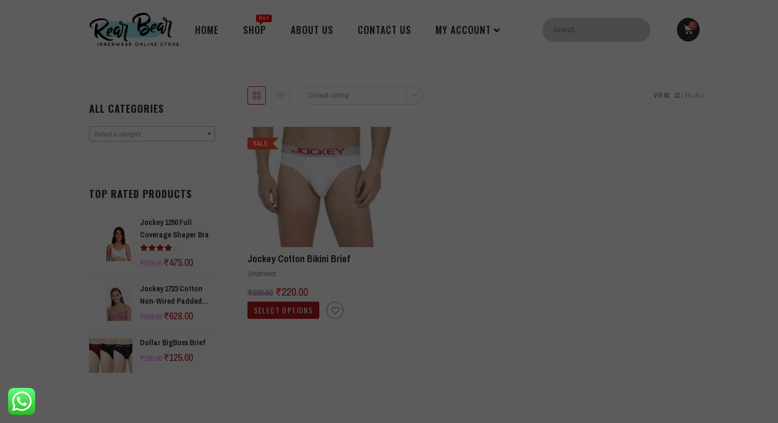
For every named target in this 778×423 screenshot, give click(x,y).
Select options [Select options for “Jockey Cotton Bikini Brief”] (283, 310)
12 (677, 95)
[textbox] (152, 134)
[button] (335, 310)
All (700, 95)
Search (639, 30)
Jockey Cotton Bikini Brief (298, 259)
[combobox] (152, 133)
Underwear (262, 273)
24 (687, 95)
